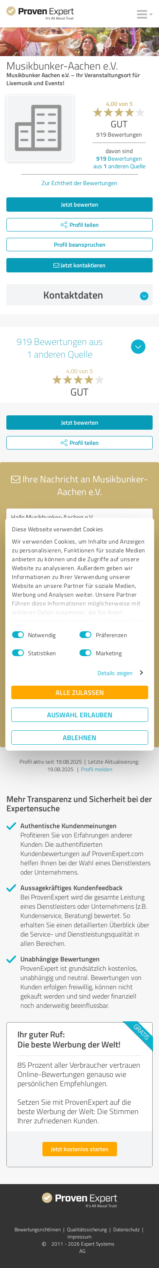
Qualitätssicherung (87, 1229)
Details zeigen (115, 673)
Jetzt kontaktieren (79, 265)
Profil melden (96, 769)
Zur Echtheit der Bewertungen (79, 183)
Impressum (79, 1236)
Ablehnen (79, 737)
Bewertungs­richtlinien (37, 1229)
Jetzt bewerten (79, 204)
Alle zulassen (80, 692)
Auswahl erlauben (79, 714)
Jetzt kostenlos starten (80, 1149)
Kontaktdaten (95, 295)
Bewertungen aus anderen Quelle (119, 162)
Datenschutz (126, 1229)
